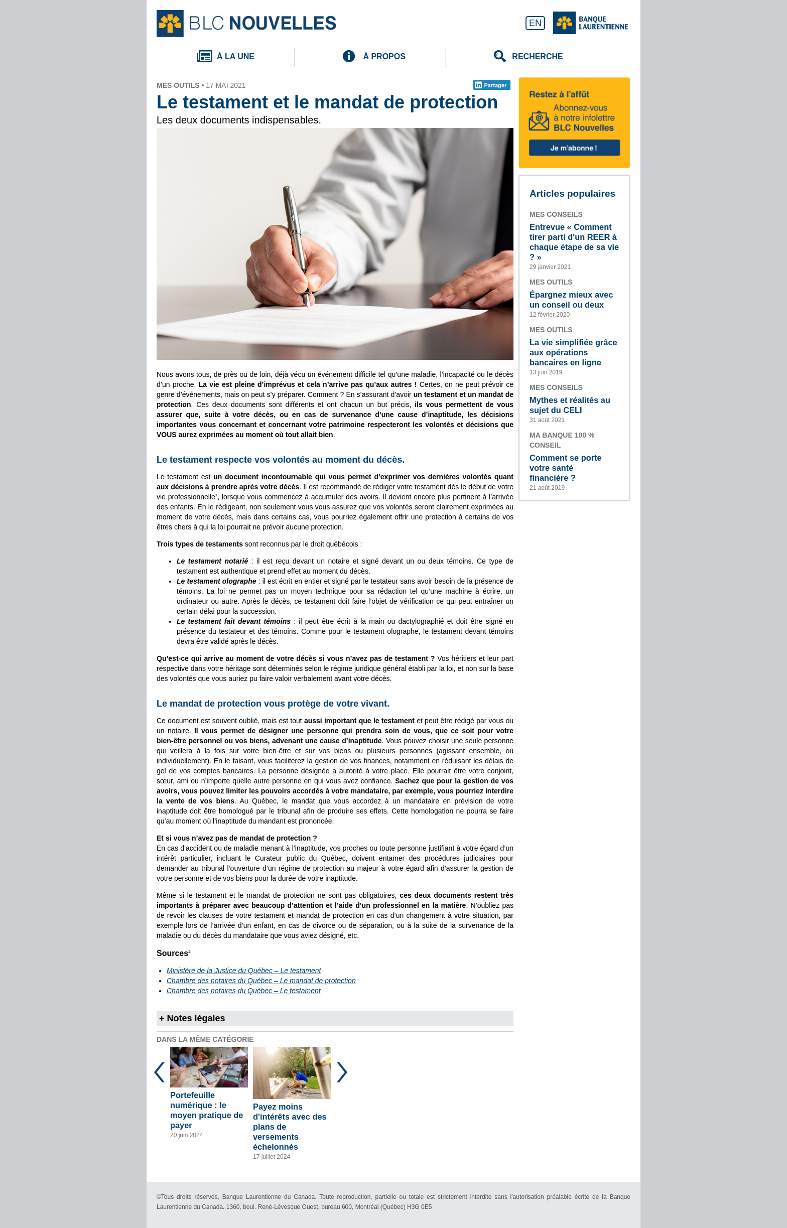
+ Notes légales (192, 1018)
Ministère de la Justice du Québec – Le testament (244, 971)
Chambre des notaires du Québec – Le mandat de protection (261, 981)
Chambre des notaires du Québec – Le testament (244, 991)
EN (535, 23)
